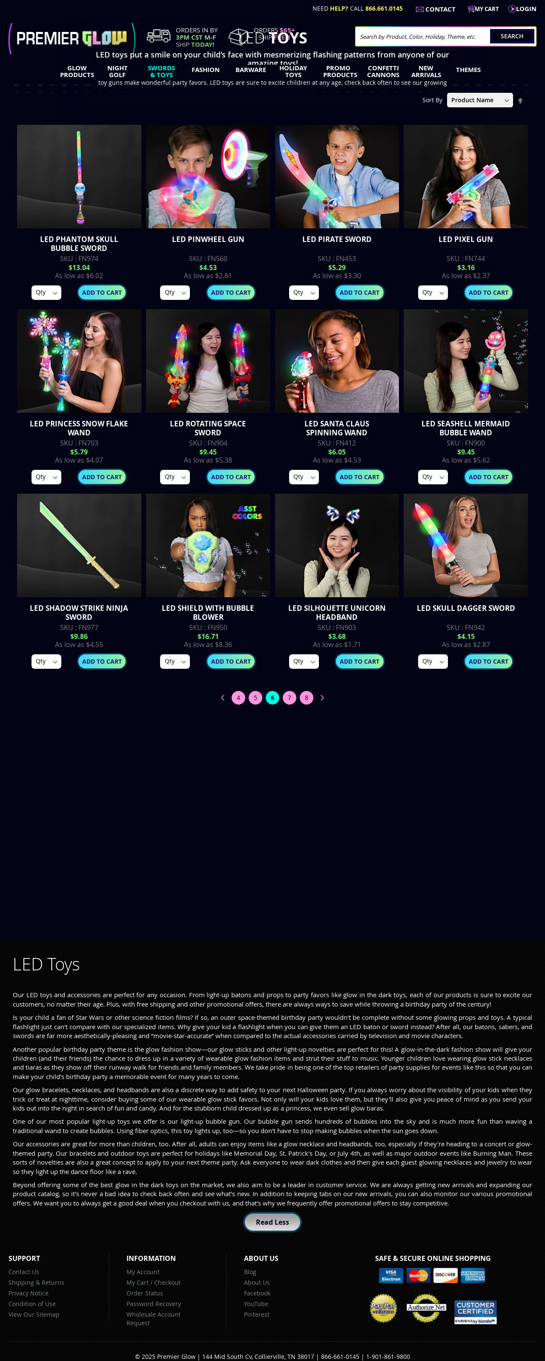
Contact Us (24, 1272)
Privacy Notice (29, 1293)
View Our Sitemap (34, 1314)
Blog (250, 1272)
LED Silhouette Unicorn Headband (337, 612)
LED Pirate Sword (337, 239)
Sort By (432, 100)
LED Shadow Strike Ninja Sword (79, 612)
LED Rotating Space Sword (208, 428)
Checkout (167, 1282)
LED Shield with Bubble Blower (208, 612)
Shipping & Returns (36, 1282)
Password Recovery (153, 1304)
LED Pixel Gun (466, 239)
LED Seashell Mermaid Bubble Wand (466, 428)
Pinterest (257, 1314)
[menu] (272, 72)
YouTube (256, 1304)
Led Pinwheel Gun (208, 239)
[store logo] (72, 38)
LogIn (526, 8)
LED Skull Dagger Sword (466, 608)
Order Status (144, 1293)
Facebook (257, 1293)
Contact (440, 9)
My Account (143, 1272)
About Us (257, 1282)
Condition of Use (32, 1304)
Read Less (272, 1222)
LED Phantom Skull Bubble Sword (79, 243)
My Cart (137, 1282)
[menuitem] (75, 71)
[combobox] (446, 36)
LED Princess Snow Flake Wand (79, 428)
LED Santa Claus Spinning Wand (336, 428)
